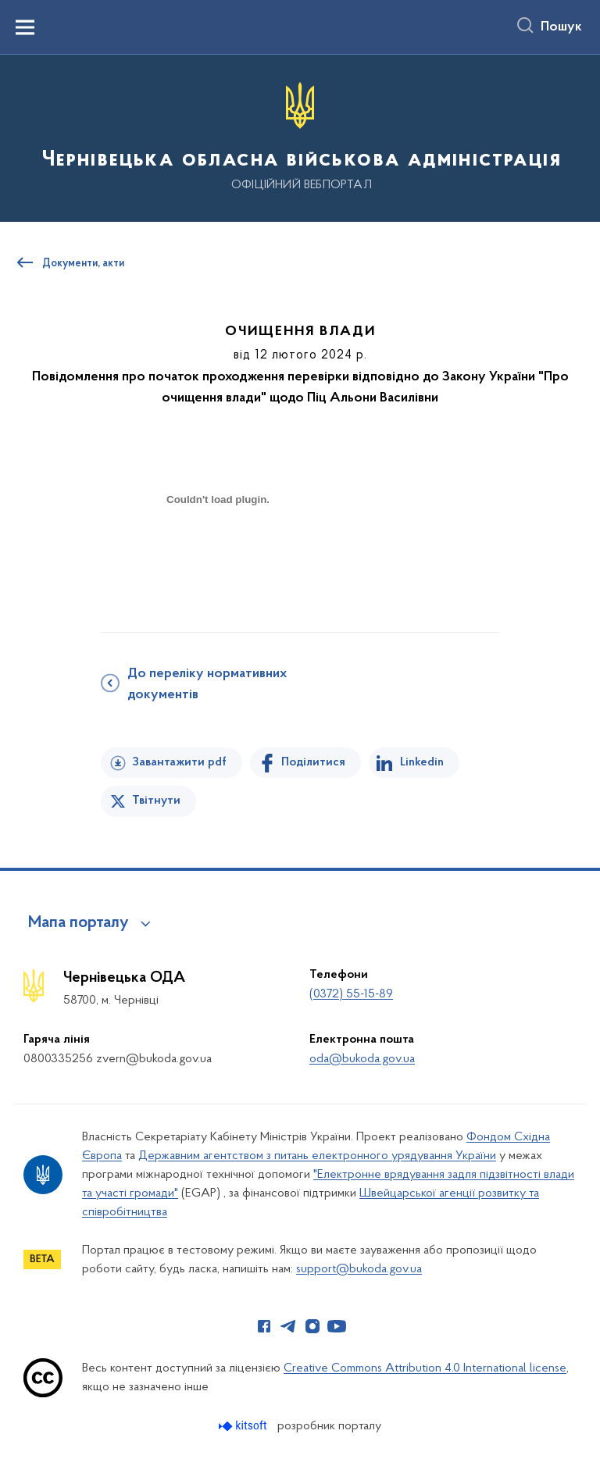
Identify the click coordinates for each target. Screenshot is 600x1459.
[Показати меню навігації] (25, 27)
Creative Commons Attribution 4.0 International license (425, 1368)
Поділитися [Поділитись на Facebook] (313, 762)
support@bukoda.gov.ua (359, 1269)
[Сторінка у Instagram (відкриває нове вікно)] (312, 1326)
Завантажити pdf (179, 762)
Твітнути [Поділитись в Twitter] (156, 800)
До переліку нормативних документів (207, 684)
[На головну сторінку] (300, 137)
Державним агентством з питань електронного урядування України (317, 1156)
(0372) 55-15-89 (351, 994)
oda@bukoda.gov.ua (362, 1059)
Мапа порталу (78, 923)
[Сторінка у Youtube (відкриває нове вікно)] (336, 1326)
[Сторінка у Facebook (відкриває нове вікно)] (264, 1326)
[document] (218, 554)
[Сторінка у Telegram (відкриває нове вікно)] (288, 1326)
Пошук (561, 27)
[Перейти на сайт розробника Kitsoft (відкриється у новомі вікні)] (244, 1426)
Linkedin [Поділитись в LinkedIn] (422, 762)
